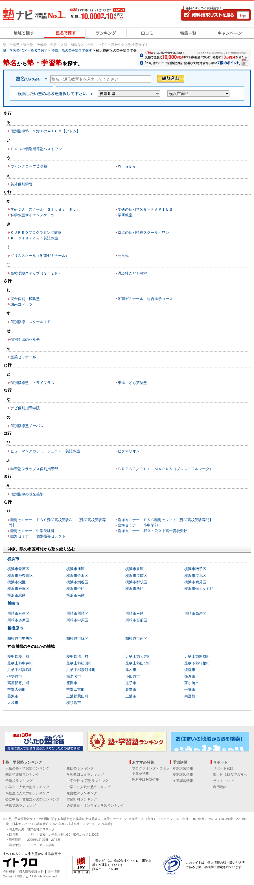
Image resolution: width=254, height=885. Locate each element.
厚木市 (130, 670)
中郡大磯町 (16, 689)
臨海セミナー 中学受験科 (32, 531)
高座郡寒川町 (18, 683)
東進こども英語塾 (132, 383)
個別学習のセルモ (25, 339)
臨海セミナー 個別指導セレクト (37, 536)
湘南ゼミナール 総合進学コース (145, 299)
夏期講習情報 (183, 775)
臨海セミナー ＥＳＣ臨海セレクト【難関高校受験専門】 (165, 520)
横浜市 (13, 559)
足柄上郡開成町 (197, 656)
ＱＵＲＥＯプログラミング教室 (36, 232)
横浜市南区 (75, 595)
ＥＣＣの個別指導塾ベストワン (36, 149)
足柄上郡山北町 (138, 663)
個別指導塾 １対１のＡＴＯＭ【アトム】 (45, 131)
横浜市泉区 (134, 569)
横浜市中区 (75, 588)
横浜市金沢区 (77, 575)
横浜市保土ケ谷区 (199, 588)
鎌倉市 (189, 676)
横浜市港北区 (195, 575)
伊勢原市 (14, 676)
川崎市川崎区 (77, 613)
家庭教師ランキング (82, 793)
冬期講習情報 (183, 781)
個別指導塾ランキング (22, 775)
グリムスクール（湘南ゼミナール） (39, 256)
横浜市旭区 (75, 569)
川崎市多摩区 (18, 620)
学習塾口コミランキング (85, 775)
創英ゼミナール (23, 357)
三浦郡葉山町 (77, 696)
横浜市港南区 (136, 575)
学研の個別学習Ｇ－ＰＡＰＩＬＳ (145, 209)
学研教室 (125, 215)
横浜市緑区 (16, 595)
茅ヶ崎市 (191, 683)
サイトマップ (223, 781)
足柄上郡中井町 (20, 663)
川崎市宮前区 (136, 620)
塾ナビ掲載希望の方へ (230, 775)
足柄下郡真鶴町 (20, 670)
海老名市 (73, 676)
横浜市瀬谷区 (77, 582)
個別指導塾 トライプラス (32, 383)
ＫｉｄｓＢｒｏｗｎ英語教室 (34, 238)
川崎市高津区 (195, 613)
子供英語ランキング (20, 806)
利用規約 (220, 787)
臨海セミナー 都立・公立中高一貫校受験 (152, 531)
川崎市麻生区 (18, 613)
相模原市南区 (136, 638)
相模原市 (15, 628)
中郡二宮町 (75, 689)
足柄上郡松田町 (79, 663)
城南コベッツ (21, 304)
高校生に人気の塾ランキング (27, 793)
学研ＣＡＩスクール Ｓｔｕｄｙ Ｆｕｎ (45, 209)
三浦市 (130, 696)
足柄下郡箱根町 (197, 663)
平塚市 (189, 689)
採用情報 (53, 871)
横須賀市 (73, 703)
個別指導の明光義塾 (26, 494)
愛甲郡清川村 (77, 656)
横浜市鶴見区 (195, 582)
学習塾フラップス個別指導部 (34, 469)
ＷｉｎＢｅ (127, 166)
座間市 (71, 683)
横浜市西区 (134, 588)
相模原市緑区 (77, 638)
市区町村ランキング (82, 799)
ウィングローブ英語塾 (28, 166)
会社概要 (9, 871)
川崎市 (13, 603)
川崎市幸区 (134, 613)
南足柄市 (191, 696)
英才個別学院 (21, 184)
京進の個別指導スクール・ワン (143, 232)
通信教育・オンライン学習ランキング (95, 806)
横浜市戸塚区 (18, 588)
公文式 (123, 256)
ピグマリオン (129, 451)
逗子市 (130, 683)
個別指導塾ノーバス (26, 426)
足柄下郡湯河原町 (81, 670)
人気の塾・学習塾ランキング (27, 768)
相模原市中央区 (20, 638)
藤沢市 (12, 696)
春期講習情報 (183, 768)
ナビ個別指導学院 (25, 408)
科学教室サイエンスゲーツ (32, 215)
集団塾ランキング (80, 768)
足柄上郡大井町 (138, 656)
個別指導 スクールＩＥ (30, 322)
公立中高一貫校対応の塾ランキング (32, 799)
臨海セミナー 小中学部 (138, 525)
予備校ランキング (18, 781)
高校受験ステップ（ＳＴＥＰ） (36, 273)
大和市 (12, 703)
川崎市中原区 (77, 620)
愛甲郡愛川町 (18, 656)
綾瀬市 (189, 670)
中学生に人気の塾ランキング (89, 787)
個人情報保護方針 (31, 871)
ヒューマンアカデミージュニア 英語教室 (45, 451)
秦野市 (130, 689)
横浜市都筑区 (136, 582)
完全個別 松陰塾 (25, 299)
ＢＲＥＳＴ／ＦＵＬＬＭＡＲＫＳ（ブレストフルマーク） (165, 469)
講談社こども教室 (132, 273)
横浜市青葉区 (18, 569)
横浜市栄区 (16, 582)
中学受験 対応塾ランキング (87, 781)
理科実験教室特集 (145, 780)
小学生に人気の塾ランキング (27, 787)
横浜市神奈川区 (20, 575)
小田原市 (132, 676)
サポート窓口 (223, 768)
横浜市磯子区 (195, 569)
